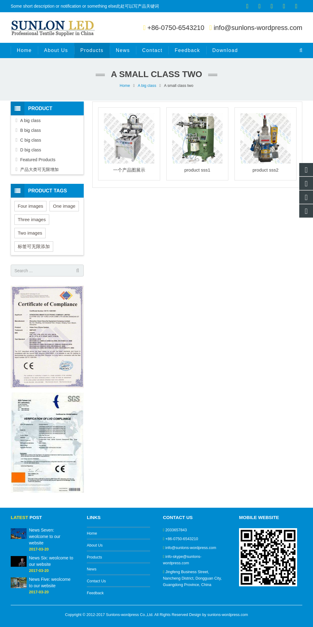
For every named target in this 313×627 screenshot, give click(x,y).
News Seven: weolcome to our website (45, 536)
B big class (30, 130)
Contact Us (96, 581)
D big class (30, 149)
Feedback (95, 593)
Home (125, 85)
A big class (147, 85)
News (92, 569)
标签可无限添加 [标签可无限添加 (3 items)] (34, 246)
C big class (30, 140)
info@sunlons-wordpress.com (258, 28)
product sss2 (265, 170)
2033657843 (176, 530)
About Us (95, 545)
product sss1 (197, 170)
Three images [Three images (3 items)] (32, 219)
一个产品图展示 (129, 170)
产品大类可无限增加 (39, 169)
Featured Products (37, 159)
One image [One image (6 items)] (64, 206)
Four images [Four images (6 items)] (30, 206)
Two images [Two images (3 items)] (30, 233)
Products (94, 557)
